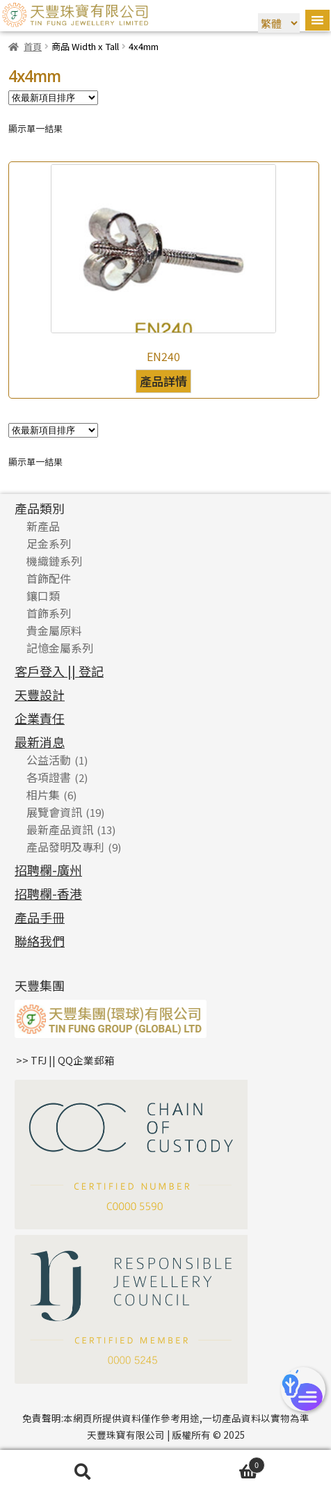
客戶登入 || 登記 (59, 671)
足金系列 (48, 543)
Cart (215, 1464)
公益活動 (48, 759)
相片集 (43, 794)
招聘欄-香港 (48, 893)
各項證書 (48, 777)
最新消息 (40, 742)
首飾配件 (48, 578)
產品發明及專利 (65, 846)
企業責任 (40, 718)
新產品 (43, 526)
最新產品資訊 (59, 829)
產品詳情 (163, 381)
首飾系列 (48, 613)
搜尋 (83, 1472)
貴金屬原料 (54, 630)
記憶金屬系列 (59, 647)
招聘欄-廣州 (48, 870)
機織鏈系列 (54, 560)
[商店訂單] (53, 97)
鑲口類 (43, 595)
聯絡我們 (40, 941)
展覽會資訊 (54, 812)
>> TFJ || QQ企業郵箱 (65, 1060)
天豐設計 (40, 694)
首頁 (33, 46)
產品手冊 (40, 917)
